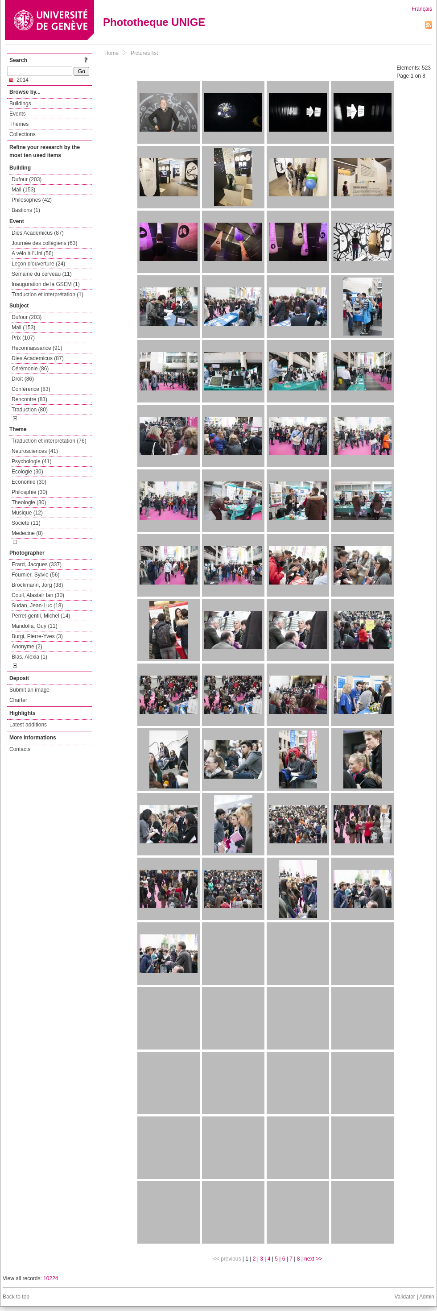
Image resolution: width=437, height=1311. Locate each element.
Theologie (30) (29, 502)
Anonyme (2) (27, 646)
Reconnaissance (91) (37, 348)
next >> (313, 1259)
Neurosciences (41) (35, 451)
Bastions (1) (26, 210)
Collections (22, 134)
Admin (426, 1297)
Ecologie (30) (27, 472)
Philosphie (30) (29, 492)
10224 (50, 1278)
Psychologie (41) (31, 461)
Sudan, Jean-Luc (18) (37, 605)
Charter (18, 700)
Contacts (19, 749)
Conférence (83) (31, 389)
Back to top (16, 1297)
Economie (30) (29, 482)
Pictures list (144, 53)
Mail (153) (23, 190)
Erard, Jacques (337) (37, 564)
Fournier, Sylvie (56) (35, 575)
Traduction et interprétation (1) (47, 294)
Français (422, 9)
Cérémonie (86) (30, 368)
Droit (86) (23, 379)
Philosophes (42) (32, 200)
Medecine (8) (27, 533)
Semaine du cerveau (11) (42, 274)
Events (17, 114)
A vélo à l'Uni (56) (33, 253)
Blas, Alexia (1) (29, 657)
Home (111, 53)
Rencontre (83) (29, 399)
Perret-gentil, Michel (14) (41, 616)
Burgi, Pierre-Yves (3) (37, 636)
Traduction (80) (30, 410)
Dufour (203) (26, 179)
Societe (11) (26, 523)
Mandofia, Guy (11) (35, 626)
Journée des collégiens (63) (44, 243)
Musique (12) (27, 513)
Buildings (20, 103)
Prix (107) (23, 338)
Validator (404, 1297)
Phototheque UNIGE (154, 22)
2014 (19, 80)
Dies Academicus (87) (38, 233)
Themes (19, 124)
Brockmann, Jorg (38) (37, 585)
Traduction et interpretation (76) (49, 441)
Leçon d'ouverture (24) (38, 264)
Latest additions (28, 725)
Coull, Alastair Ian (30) (38, 595)
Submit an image (29, 690)
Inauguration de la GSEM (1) (46, 284)
